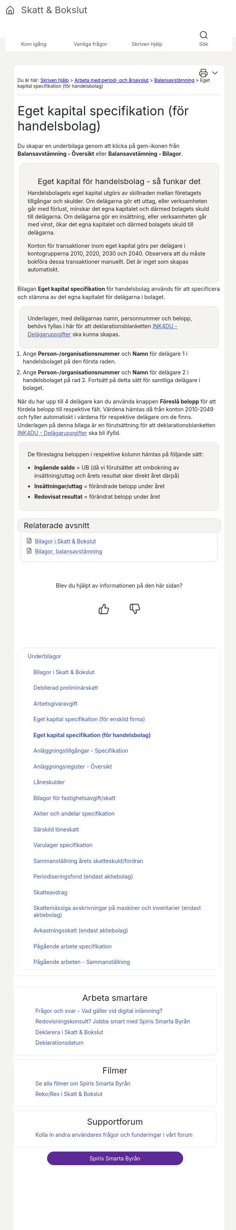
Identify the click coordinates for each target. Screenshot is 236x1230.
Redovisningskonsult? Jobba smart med (112, 1021)
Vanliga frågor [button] (90, 44)
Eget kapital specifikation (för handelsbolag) (92, 735)
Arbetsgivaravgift (55, 703)
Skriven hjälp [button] (147, 44)
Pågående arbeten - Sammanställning (81, 962)
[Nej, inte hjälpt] (134, 609)
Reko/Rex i (69, 1094)
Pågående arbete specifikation (72, 946)
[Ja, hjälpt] (103, 609)
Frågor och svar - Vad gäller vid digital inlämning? (99, 1010)
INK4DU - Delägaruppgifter (52, 433)
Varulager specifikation (63, 845)
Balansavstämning (174, 80)
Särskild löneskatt (56, 829)
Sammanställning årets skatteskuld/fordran (88, 861)
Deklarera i (69, 1032)
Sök (203, 44)
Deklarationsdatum (59, 1042)
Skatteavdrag (50, 892)
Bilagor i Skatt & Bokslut (65, 541)
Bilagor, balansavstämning (68, 551)
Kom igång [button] (33, 44)
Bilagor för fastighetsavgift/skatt (74, 798)
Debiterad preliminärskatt (65, 687)
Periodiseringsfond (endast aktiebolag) (83, 876)
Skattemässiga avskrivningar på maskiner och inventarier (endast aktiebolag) (117, 911)
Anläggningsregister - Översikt (72, 766)
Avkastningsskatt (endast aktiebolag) (80, 930)
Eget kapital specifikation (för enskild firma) (89, 719)
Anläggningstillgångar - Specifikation (80, 750)
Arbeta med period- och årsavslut (111, 80)
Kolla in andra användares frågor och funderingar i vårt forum (113, 1134)
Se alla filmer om (82, 1083)
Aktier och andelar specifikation (74, 813)
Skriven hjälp (54, 80)
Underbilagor (44, 656)
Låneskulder (49, 782)
